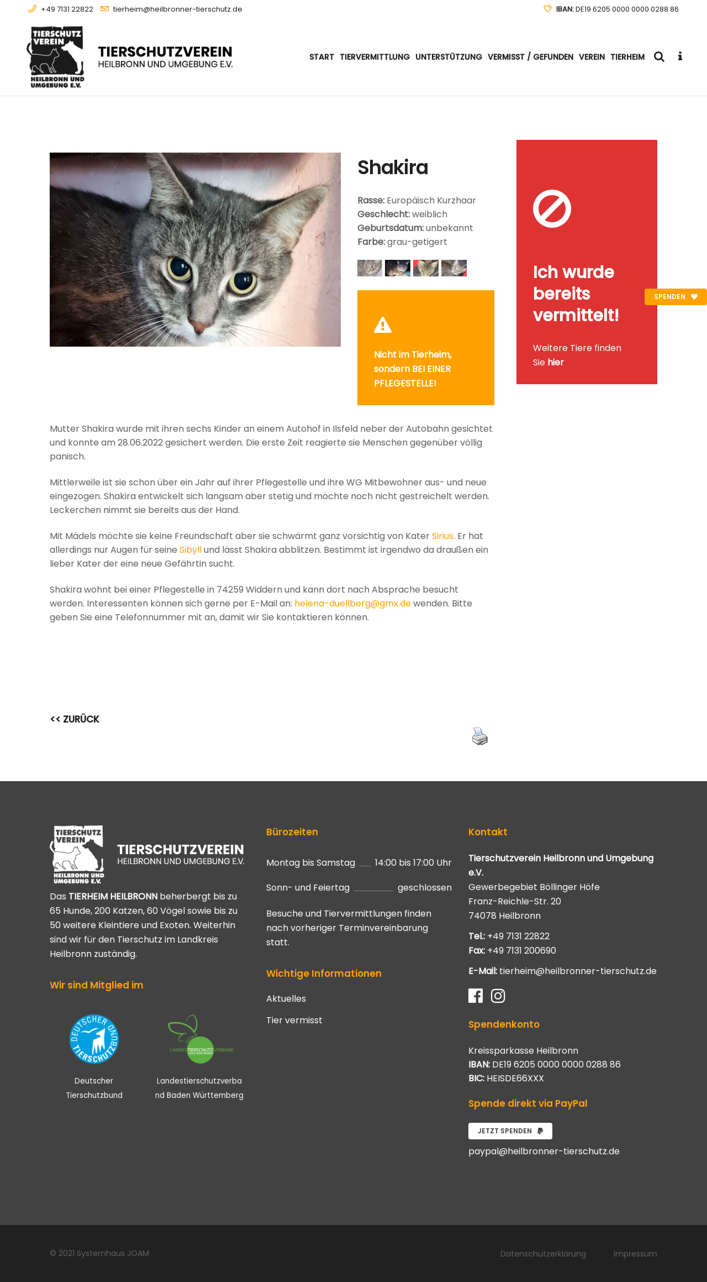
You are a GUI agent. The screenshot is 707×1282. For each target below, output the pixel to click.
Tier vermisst (294, 1020)
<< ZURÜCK (74, 719)
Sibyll (191, 549)
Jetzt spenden (510, 1131)
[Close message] (486, 298)
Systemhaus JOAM (113, 1253)
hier (555, 362)
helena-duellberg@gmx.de (352, 603)
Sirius (442, 536)
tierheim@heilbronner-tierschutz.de (177, 9)
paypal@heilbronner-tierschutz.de (544, 1151)
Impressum (635, 1253)
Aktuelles (286, 999)
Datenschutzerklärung (543, 1253)
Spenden (676, 296)
